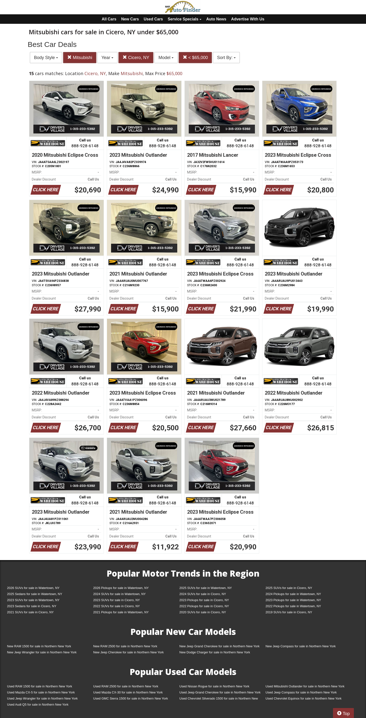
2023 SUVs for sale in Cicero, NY (116, 600)
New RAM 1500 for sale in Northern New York (39, 646)
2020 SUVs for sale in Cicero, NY (202, 612)
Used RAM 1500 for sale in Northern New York (39, 686)
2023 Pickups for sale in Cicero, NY (204, 600)
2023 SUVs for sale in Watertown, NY (33, 600)
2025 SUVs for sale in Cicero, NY (289, 588)
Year (107, 57)
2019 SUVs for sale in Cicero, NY (289, 612)
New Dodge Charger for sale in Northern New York (214, 652)
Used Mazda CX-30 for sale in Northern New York (128, 692)
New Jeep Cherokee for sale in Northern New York (128, 652)
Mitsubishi (79, 57)
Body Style (46, 57)
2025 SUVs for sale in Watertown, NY (205, 588)
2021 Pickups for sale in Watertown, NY (121, 612)
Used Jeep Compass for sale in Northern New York (301, 692)
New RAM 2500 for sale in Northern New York (125, 646)
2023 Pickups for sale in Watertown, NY (293, 600)
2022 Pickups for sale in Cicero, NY (204, 606)
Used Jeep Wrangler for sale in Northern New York (42, 698)
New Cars (130, 19)
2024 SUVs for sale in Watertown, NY (119, 594)
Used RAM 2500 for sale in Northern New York (125, 686)
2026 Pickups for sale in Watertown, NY (121, 588)
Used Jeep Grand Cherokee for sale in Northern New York (220, 692)
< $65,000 (195, 57)
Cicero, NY (136, 57)
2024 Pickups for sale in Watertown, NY (293, 594)
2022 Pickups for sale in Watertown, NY (293, 606)
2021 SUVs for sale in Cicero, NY (30, 612)
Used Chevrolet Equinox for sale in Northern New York (303, 698)
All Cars (109, 19)
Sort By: (226, 57)
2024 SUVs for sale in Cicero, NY (202, 594)
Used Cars (153, 19)
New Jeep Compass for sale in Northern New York (301, 646)
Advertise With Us (247, 19)
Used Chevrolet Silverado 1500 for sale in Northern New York (218, 699)
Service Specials (184, 19)
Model (166, 57)
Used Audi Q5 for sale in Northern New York (37, 704)
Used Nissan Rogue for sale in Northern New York (214, 686)
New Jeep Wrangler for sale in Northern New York (42, 652)
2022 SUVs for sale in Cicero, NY (116, 606)
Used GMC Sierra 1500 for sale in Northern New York (130, 698)
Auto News (216, 19)
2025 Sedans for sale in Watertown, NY (34, 594)
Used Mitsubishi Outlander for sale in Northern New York (305, 686)
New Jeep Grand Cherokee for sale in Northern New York (219, 646)
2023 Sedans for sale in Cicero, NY (31, 606)
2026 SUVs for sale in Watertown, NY (33, 588)
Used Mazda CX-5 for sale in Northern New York (41, 692)
